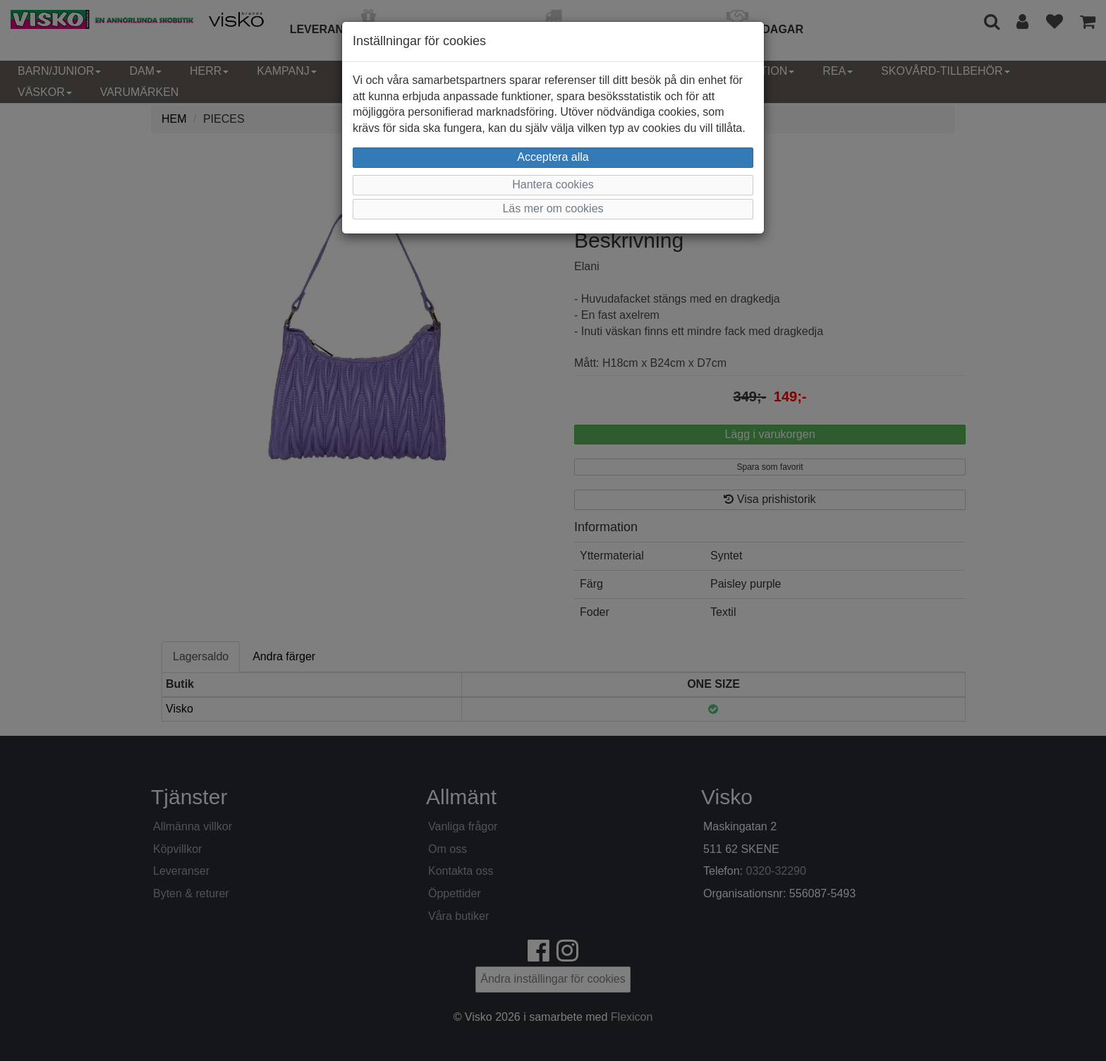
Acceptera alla (552, 157)
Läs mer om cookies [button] (552, 208)
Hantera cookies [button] (553, 184)
